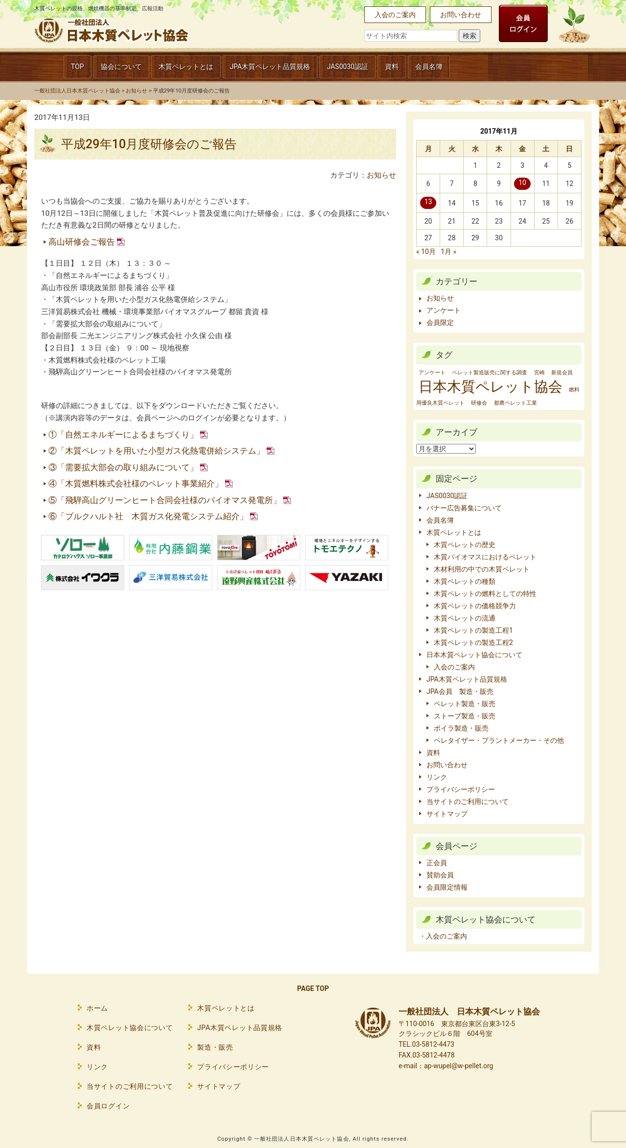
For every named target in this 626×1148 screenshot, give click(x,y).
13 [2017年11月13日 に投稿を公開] (428, 202)
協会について (121, 66)
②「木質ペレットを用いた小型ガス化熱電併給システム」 (156, 451)
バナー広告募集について (464, 508)
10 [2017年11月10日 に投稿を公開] (522, 182)
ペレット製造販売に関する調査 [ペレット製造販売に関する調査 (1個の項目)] (489, 372)
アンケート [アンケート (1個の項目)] (432, 372)
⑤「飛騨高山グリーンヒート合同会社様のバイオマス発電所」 (164, 500)
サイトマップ (447, 814)
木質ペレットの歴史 (464, 545)
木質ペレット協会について (130, 1028)
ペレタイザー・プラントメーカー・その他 (499, 740)
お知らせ (381, 175)
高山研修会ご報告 (81, 242)
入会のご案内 (395, 15)
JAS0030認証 (347, 66)
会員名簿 (429, 66)
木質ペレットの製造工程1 (473, 630)
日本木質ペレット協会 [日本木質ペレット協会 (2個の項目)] (490, 386)
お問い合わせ (460, 15)
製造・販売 (215, 1047)
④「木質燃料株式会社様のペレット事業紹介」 (135, 483)
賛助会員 (440, 875)
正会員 (436, 863)
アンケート (443, 310)
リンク (436, 777)
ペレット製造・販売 (464, 704)
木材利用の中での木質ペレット (482, 569)
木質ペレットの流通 (464, 618)
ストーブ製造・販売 (464, 716)
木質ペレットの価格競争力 (475, 606)
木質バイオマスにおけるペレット (485, 557)
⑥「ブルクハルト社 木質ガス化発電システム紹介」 (148, 516)
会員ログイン (108, 1106)
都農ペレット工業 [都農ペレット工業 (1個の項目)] (515, 403)
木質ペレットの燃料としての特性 (485, 593)
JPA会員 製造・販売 (459, 691)
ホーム (97, 1008)
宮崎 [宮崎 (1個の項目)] (539, 372)
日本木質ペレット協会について (474, 655)
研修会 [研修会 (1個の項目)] (479, 403)
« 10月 (426, 251)
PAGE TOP (313, 988)
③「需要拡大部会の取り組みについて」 (123, 467)
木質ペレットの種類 (464, 581)
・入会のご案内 (443, 936)
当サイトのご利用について (467, 801)
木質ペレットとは (185, 66)
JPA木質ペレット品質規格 (270, 66)
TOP (77, 66)
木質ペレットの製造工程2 (473, 642)
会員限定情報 (447, 887)
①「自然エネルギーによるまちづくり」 (123, 434)
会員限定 (440, 322)
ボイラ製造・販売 (461, 728)
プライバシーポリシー (460, 789)
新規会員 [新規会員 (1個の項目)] (562, 372)
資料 (392, 66)
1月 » (448, 251)
